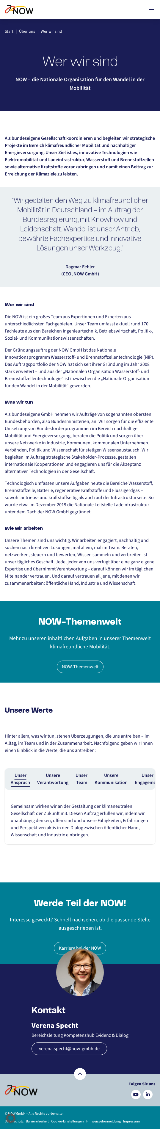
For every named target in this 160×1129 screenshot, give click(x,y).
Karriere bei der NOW (80, 948)
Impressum (131, 1121)
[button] (10, 1118)
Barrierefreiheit (37, 1121)
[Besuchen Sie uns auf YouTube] (136, 1094)
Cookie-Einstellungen (67, 1121)
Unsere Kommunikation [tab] (111, 779)
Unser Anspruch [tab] (20, 779)
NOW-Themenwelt (80, 667)
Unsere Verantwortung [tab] (52, 779)
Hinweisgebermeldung (103, 1121)
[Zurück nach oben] (80, 1074)
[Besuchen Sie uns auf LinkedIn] (148, 1094)
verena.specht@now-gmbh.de (69, 1048)
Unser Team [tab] (81, 779)
